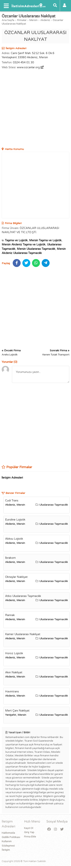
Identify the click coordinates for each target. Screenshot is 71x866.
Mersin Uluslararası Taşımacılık (36, 249)
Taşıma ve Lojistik (16, 240)
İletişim (6, 849)
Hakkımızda (8, 832)
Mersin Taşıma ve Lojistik (45, 240)
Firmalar (22, 20)
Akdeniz (45, 20)
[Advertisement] (35, 108)
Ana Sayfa (8, 20)
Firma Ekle (30, 836)
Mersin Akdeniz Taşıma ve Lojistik (23, 244)
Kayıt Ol (28, 828)
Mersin (33, 20)
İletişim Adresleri (12, 477)
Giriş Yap (29, 832)
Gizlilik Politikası (11, 837)
